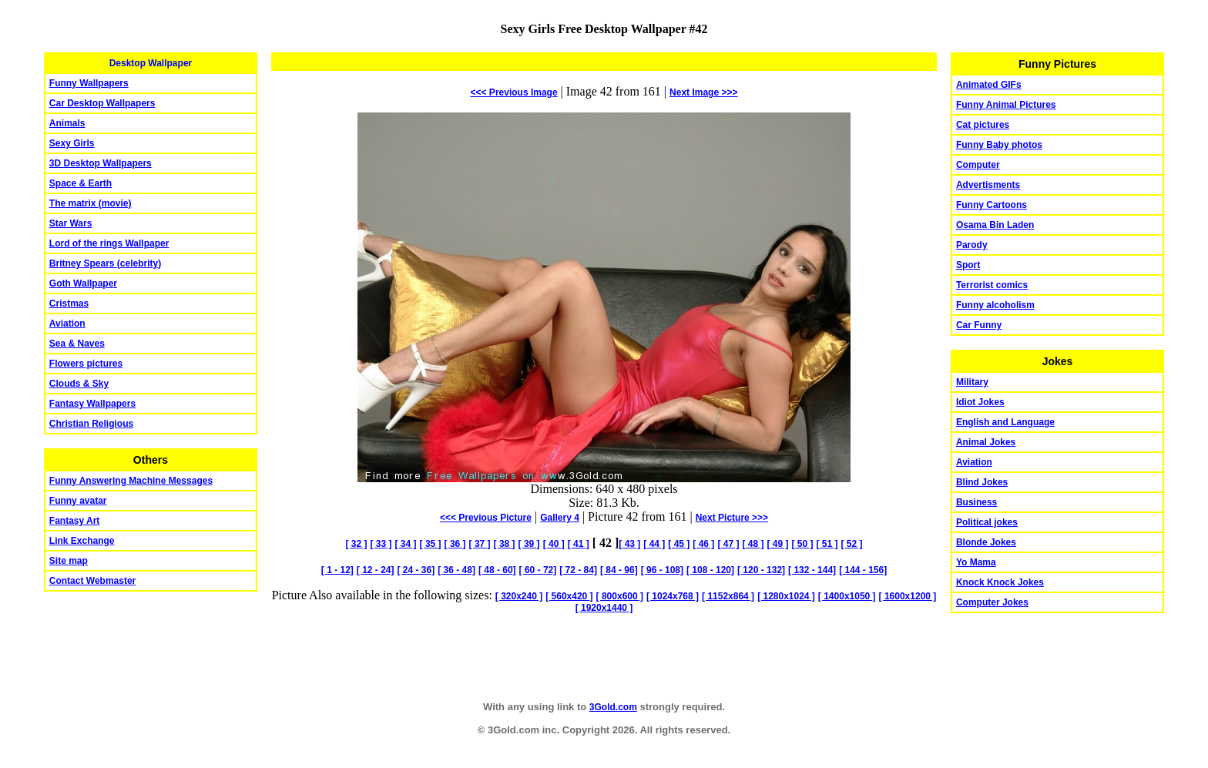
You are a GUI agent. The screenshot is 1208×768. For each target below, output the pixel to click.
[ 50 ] (802, 543)
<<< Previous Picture (486, 517)
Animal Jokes (985, 442)
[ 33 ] (381, 543)
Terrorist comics (992, 285)
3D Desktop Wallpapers (100, 163)
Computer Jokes (992, 602)
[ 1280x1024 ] (786, 596)
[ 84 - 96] (619, 570)
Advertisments (988, 184)
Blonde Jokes (986, 542)
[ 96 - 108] (662, 570)
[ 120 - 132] (761, 570)
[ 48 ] (752, 543)
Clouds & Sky (79, 383)
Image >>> (703, 92)
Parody (972, 245)
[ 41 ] (578, 543)
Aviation (67, 323)
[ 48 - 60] (497, 570)
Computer (978, 164)
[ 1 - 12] (337, 570)
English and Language (1005, 422)
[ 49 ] (777, 543)
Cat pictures (982, 124)
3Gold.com (613, 707)
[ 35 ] (430, 543)
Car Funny (979, 325)
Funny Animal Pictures (1006, 104)
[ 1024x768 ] (672, 596)
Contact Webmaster (92, 580)
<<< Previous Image (514, 92)
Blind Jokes (982, 482)
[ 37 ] (480, 543)
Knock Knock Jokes (1000, 582)
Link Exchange (82, 540)
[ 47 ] (728, 543)
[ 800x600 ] (619, 596)
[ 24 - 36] (416, 570)
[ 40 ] (554, 543)
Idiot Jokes (980, 402)
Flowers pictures (85, 363)
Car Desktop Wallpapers (102, 103)
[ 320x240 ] (518, 596)
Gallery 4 (559, 517)
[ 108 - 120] (710, 570)
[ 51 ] (826, 543)
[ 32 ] (356, 543)
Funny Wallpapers (89, 83)
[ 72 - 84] (578, 570)
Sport (968, 265)
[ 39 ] (529, 543)
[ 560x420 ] (568, 596)
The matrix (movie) (90, 203)
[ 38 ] (504, 543)
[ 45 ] (679, 543)
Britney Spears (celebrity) (105, 263)
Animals (67, 123)
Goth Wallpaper (83, 283)
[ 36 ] (455, 543)
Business (976, 502)
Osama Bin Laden (995, 225)
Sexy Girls (72, 143)
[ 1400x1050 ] (847, 596)
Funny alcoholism (995, 305)
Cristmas (69, 303)
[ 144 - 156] (863, 570)
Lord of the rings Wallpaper (109, 243)
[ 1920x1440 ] (604, 607)
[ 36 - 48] (456, 570)
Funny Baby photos (999, 144)
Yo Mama (976, 562)
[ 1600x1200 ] (908, 596)
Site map (68, 560)
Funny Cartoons (991, 205)
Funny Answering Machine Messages (131, 480)
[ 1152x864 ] (728, 596)
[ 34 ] (406, 543)
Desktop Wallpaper (151, 63)
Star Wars (70, 223)
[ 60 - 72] (538, 570)
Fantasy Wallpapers (92, 403)
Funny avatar (78, 500)
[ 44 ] (654, 543)
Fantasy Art (74, 520)
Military (972, 382)
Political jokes (987, 522)
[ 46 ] (703, 543)
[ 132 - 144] (812, 570)
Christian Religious (91, 423)
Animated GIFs (989, 84)
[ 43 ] (629, 543)
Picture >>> (732, 517)
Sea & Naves (77, 343)
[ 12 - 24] (375, 570)
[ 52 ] (851, 543)
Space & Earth (80, 183)
